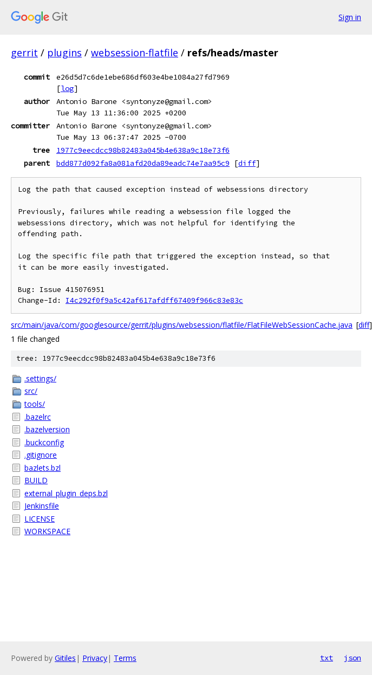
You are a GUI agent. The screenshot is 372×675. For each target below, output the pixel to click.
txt (326, 658)
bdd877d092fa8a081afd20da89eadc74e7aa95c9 (143, 163)
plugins (64, 52)
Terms (125, 658)
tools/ (34, 404)
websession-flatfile (134, 52)
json (352, 658)
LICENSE (39, 519)
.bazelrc (37, 417)
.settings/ (40, 378)
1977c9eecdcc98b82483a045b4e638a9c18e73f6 (143, 150)
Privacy (94, 658)
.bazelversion (47, 429)
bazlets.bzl (42, 468)
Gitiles (65, 658)
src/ (30, 391)
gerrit (24, 52)
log (67, 88)
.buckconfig (44, 442)
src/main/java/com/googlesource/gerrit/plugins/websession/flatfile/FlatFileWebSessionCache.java (182, 325)
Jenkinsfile (41, 506)
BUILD (36, 480)
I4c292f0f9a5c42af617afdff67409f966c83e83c (154, 300)
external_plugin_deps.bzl (66, 493)
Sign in (349, 17)
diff (247, 163)
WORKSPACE (47, 531)
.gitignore (40, 455)
